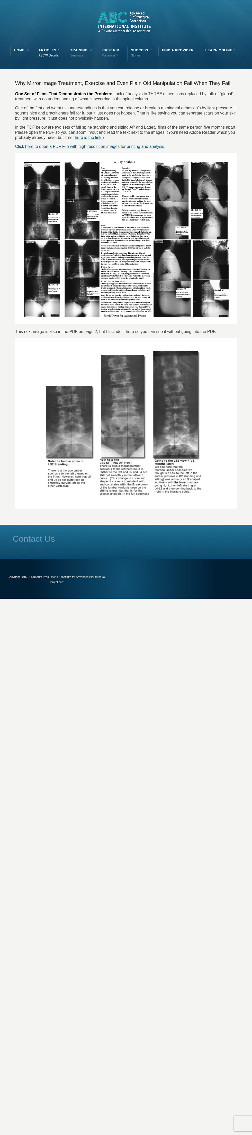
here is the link (88, 137)
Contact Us (34, 538)
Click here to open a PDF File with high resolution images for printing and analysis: (90, 146)
